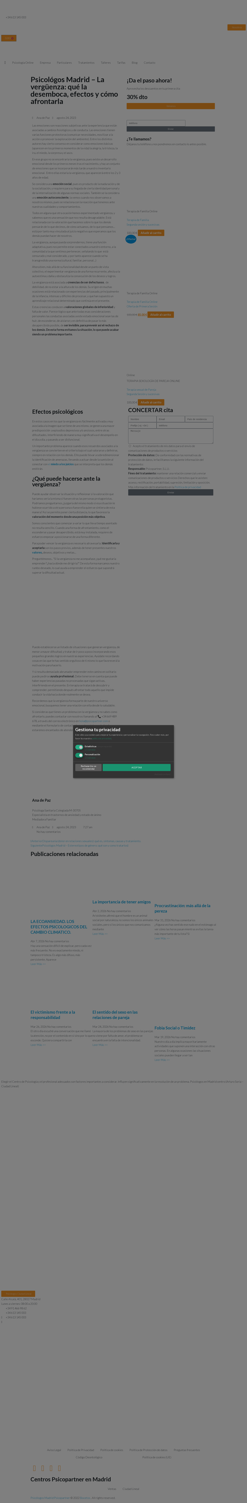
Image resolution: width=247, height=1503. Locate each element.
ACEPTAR (137, 767)
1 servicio (90, 749)
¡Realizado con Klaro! (162, 774)
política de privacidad (101, 738)
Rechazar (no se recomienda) (88, 767)
